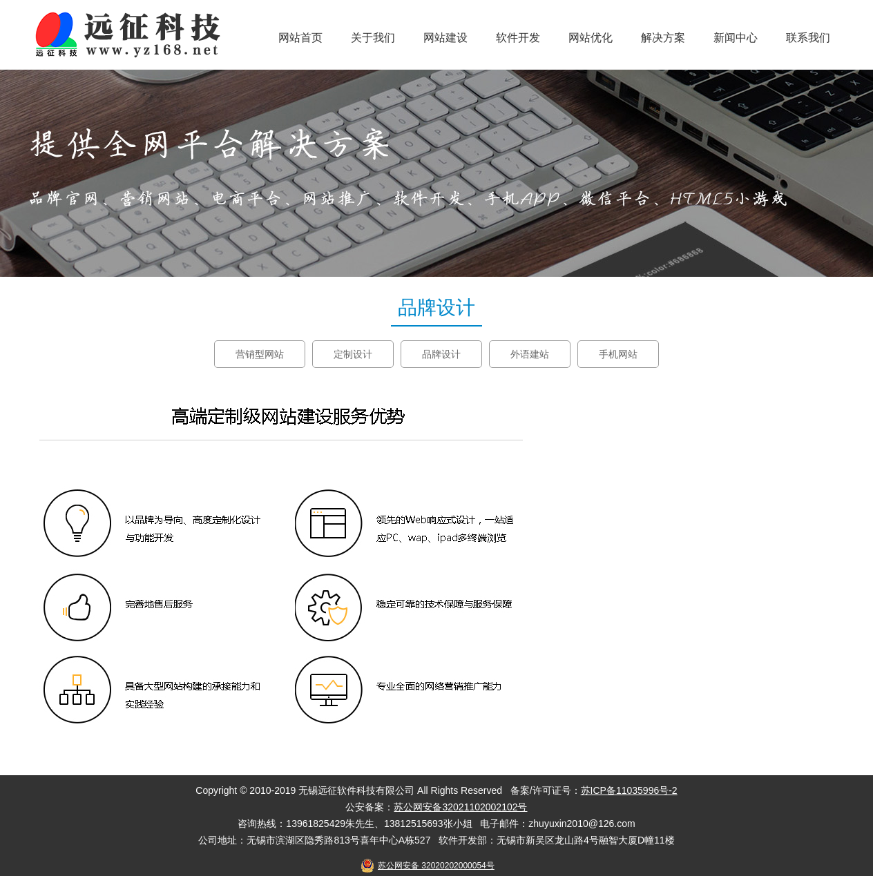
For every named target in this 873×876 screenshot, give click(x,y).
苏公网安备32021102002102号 (460, 806)
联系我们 (808, 37)
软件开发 (518, 37)
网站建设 (445, 37)
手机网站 (618, 354)
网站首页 (300, 37)
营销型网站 (260, 354)
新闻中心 (735, 37)
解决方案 (663, 37)
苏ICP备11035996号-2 (629, 790)
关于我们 (373, 37)
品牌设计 (441, 354)
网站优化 (590, 37)
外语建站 (529, 354)
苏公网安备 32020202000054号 (436, 865)
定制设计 (353, 354)
